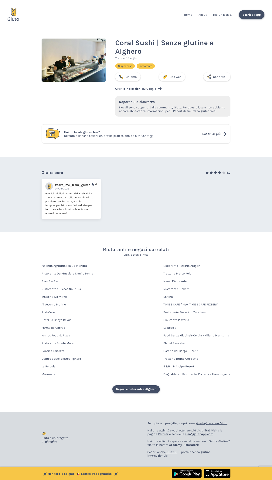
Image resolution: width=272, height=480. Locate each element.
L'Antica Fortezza (53, 351)
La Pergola (49, 366)
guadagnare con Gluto (211, 423)
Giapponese (125, 66)
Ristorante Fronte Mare (57, 343)
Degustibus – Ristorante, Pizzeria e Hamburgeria (196, 374)
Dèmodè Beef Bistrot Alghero (61, 358)
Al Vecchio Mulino (54, 304)
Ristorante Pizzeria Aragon (181, 265)
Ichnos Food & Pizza (56, 335)
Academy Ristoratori (183, 445)
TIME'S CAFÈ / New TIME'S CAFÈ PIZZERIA (190, 304)
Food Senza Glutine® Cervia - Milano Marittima (196, 335)
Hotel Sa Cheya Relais (56, 320)
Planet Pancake (174, 343)
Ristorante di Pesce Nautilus (61, 289)
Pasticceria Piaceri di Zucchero (184, 312)
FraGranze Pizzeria (176, 320)
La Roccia (169, 327)
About (203, 14)
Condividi (217, 76)
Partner (163, 434)
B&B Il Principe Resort (178, 366)
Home (188, 14)
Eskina (168, 296)
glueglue (51, 441)
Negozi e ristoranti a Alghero (136, 389)
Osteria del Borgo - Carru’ (180, 351)
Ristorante (146, 66)
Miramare (48, 374)
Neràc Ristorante (175, 281)
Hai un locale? (223, 14)
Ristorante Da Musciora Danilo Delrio (67, 273)
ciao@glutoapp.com (199, 434)
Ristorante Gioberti (176, 289)
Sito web (172, 76)
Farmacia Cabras (53, 327)
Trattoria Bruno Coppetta (180, 358)
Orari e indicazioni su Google (138, 88)
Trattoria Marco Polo (177, 273)
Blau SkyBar (50, 281)
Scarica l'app (252, 14)
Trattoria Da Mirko (54, 296)
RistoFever (49, 312)
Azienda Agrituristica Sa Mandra (64, 265)
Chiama (128, 76)
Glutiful (171, 452)
